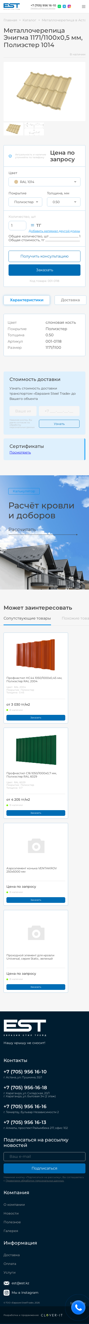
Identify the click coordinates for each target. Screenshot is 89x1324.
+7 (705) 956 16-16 (25, 1106)
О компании (14, 1204)
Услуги (10, 1272)
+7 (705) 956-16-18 (25, 1087)
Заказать (44, 270)
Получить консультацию (44, 256)
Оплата (10, 1264)
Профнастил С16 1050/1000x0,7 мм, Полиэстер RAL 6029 (31, 775)
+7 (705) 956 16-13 (25, 1122)
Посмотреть (20, 452)
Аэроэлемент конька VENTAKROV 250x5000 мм (31, 870)
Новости (11, 1213)
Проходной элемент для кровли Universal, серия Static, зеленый (30, 957)
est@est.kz (16, 1283)
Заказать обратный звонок (43, 8)
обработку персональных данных (22, 426)
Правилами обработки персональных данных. (35, 1180)
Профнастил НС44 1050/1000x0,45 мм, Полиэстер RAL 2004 (34, 679)
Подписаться (44, 1168)
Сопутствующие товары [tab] (27, 618)
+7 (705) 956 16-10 (43, 5)
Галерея (11, 1231)
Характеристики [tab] (26, 300)
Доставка (12, 1255)
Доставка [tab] (70, 300)
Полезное (12, 1222)
